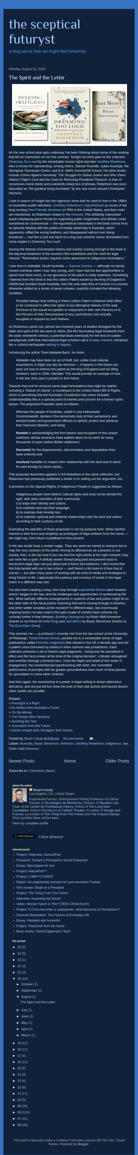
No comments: (74, 738)
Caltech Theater (73, 810)
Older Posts (117, 760)
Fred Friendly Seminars (44, 210)
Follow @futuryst (51, 837)
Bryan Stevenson (46, 743)
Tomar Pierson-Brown (44, 638)
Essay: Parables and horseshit (38, 920)
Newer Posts (21, 760)
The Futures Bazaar (105, 814)
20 (19, 978)
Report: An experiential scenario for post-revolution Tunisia (58, 882)
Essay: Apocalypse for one (36, 865)
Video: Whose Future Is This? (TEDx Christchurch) (53, 904)
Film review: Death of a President (40, 887)
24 (19, 953)
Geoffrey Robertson (111, 161)
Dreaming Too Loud (23, 161)
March (26, 1035)
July (24, 1010)
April (25, 1029)
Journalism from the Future (31, 726)
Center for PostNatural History (51, 806)
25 (19, 947)
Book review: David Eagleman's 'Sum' (44, 931)
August (26, 997)
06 (19, 1125)
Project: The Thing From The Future (42, 893)
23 (19, 960)
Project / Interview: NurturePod (39, 854)
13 (19, 1081)
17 (19, 1056)
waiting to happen (58, 344)
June (25, 1016)
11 (19, 1093)
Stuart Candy (43, 790)
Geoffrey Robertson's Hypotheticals (78, 205)
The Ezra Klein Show (24, 626)
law (125, 743)
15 (19, 1068)
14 (19, 1074)
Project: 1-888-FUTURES (35, 876)
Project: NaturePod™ (32, 871)
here (36, 818)
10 (19, 1100)
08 (19, 1112)
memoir (76, 214)
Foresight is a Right (26, 703)
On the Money (22, 712)
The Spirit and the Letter (37, 78)
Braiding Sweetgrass (70, 617)
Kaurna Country (80, 266)
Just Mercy (73, 621)
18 (19, 1049)
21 (19, 972)
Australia (26, 743)
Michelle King (47, 621)
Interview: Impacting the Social (38, 898)
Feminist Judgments (50, 642)
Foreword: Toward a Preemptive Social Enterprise (52, 860)
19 (19, 1043)
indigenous (113, 743)
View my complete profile (30, 823)
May (24, 1023)
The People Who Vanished (31, 717)
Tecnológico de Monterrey (63, 803)
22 (19, 966)
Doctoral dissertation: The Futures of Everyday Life (53, 915)
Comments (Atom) (42, 771)
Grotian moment (100, 340)
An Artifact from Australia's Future (35, 707)
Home (70, 760)
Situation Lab (108, 803)
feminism (67, 743)
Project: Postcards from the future (41, 926)
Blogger (82, 1144)
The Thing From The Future (64, 814)
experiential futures (92, 590)
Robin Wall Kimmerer (24, 749)
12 (19, 1087)
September (29, 990)
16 (19, 1062)
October (27, 984)
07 (19, 1118)
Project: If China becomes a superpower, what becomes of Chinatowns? (68, 909)
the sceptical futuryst (44, 31)
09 (19, 1106)
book (76, 479)
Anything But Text (24, 721)
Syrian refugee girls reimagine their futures (42, 730)
